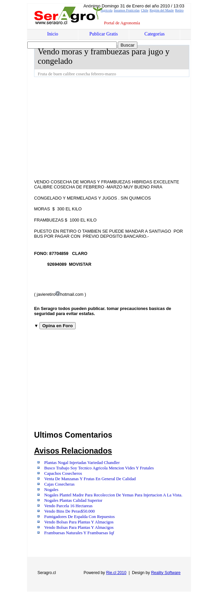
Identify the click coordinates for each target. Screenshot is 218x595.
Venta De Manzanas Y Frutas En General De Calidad (90, 478)
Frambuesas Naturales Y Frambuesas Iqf (79, 533)
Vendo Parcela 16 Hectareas (68, 505)
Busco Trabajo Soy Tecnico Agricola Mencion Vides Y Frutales (99, 468)
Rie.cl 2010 (116, 572)
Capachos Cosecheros (63, 473)
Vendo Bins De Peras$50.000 (69, 511)
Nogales (51, 489)
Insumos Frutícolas (126, 10)
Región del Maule (161, 10)
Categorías (154, 33)
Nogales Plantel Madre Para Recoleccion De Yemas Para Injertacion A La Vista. (113, 495)
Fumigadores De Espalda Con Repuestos (79, 516)
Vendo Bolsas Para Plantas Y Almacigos (79, 522)
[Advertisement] (126, 127)
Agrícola (106, 10)
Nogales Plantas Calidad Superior (73, 500)
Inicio (52, 33)
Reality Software (166, 572)
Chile (144, 10)
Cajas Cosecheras (59, 484)
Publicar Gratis (103, 33)
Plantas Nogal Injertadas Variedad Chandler (82, 462)
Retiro (179, 10)
